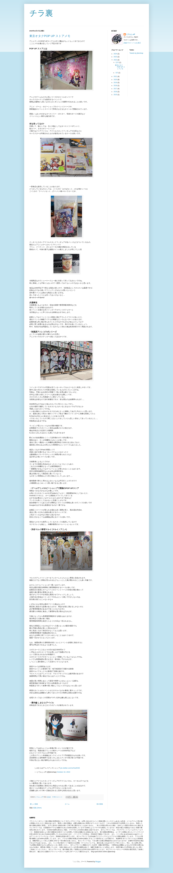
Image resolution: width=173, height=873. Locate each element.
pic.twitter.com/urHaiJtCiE (70, 768)
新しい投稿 (34, 804)
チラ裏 (41, 13)
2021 (115, 76)
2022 (115, 60)
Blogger (98, 862)
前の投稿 (100, 804)
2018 (115, 85)
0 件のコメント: (57, 797)
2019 (115, 82)
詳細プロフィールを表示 (132, 43)
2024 (115, 54)
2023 (115, 57)
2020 (115, 79)
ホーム (67, 804)
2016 (115, 92)
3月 (116, 73)
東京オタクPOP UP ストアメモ (49, 36)
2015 (115, 95)
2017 (115, 89)
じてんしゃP (130, 34)
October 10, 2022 (63, 772)
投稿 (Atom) (37, 808)
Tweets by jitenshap (136, 53)
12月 (117, 62)
